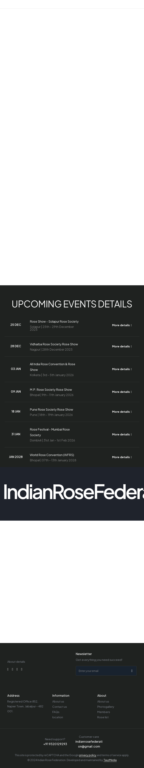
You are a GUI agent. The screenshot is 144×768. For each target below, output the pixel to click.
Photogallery (105, 706)
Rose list (103, 717)
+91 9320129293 (55, 744)
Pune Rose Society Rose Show (51, 409)
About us (58, 701)
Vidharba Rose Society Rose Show (54, 344)
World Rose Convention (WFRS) (52, 455)
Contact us (59, 706)
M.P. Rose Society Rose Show (51, 390)
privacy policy (87, 755)
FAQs (55, 712)
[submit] (131, 671)
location (57, 717)
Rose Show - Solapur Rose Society (54, 321)
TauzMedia (110, 760)
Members (103, 712)
